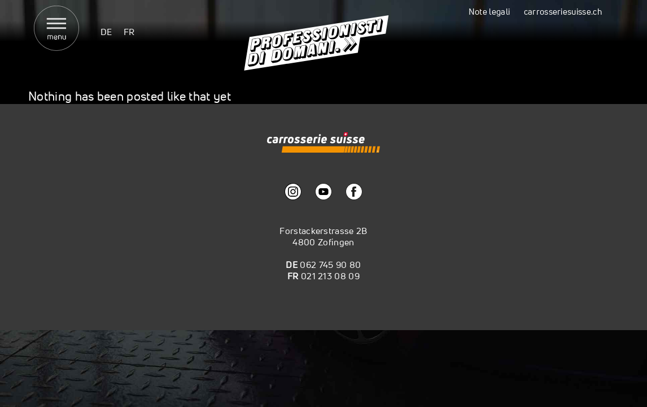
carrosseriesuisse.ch (563, 11)
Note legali (489, 11)
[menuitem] (106, 31)
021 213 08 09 (330, 276)
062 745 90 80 (330, 264)
